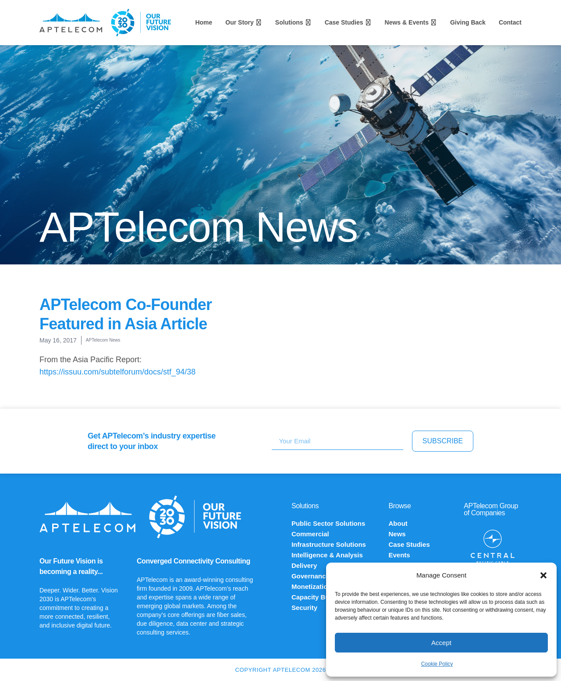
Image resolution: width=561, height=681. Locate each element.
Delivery (304, 565)
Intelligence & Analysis (327, 555)
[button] (543, 575)
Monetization (311, 586)
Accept (441, 642)
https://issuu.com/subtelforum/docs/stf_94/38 (117, 371)
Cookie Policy (437, 664)
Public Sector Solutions (328, 523)
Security (304, 607)
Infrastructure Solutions (328, 544)
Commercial (310, 534)
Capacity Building (319, 597)
